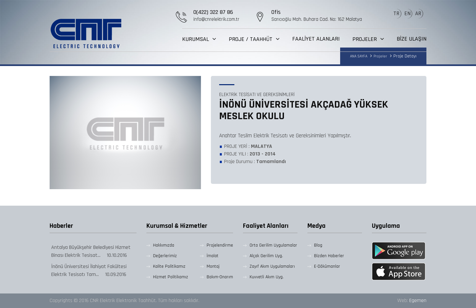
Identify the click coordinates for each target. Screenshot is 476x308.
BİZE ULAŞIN (411, 39)
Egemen (417, 300)
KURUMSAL (196, 39)
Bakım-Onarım (220, 277)
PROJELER (365, 39)
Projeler (380, 56)
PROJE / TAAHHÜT (251, 39)
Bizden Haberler (329, 256)
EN (407, 13)
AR (418, 13)
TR (396, 13)
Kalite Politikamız (169, 266)
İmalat (212, 256)
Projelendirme (220, 245)
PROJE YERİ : (248, 146)
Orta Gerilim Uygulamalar (273, 245)
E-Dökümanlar (327, 266)
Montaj (213, 266)
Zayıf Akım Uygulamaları (272, 266)
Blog (318, 245)
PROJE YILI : (250, 154)
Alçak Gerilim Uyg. (266, 256)
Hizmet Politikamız (170, 277)
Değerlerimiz (165, 256)
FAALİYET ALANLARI (316, 39)
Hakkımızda (163, 245)
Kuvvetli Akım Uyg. (267, 277)
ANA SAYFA (358, 56)
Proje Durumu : (255, 161)
